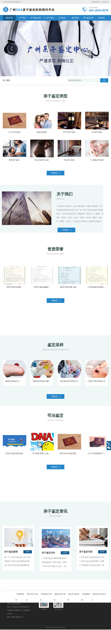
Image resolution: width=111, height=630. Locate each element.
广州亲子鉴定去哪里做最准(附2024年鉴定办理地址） (55, 605)
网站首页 (9, 18)
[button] (11, 48)
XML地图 (62, 628)
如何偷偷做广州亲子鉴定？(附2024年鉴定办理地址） (55, 609)
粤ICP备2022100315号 (52, 628)
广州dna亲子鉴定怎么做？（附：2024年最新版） (55, 613)
